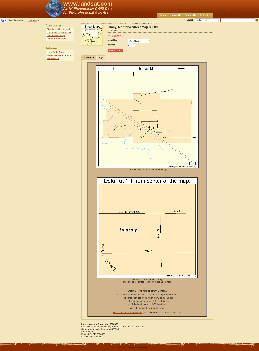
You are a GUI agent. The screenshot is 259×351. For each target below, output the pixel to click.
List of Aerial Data (55, 52)
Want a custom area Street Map (128, 312)
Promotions (205, 15)
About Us (176, 15)
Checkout (32, 20)
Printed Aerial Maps (56, 35)
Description (89, 57)
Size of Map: (112, 40)
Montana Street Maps (115, 23)
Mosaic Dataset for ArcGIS (59, 55)
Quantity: (111, 45)
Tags (101, 57)
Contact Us (190, 15)
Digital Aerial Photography (59, 29)
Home (163, 15)
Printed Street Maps (96, 23)
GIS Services (53, 58)
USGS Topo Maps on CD (59, 32)
